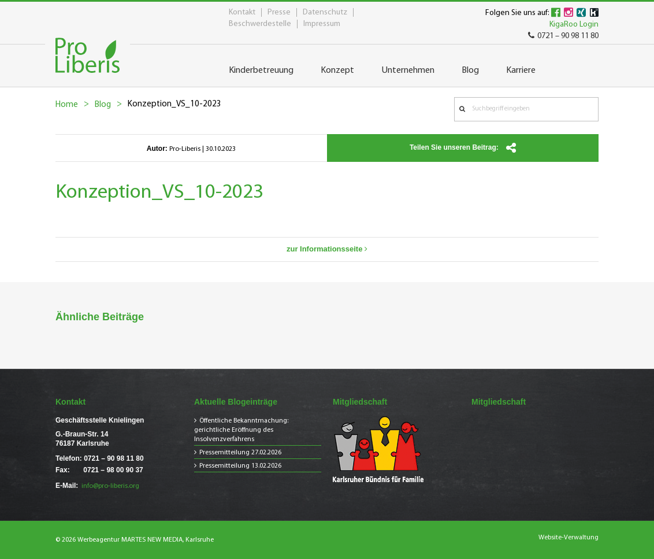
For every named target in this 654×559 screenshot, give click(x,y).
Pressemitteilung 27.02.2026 (240, 452)
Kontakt (242, 12)
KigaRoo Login (574, 24)
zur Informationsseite (327, 249)
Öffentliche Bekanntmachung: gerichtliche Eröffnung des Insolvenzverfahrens (241, 430)
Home (66, 105)
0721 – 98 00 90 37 (113, 470)
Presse (279, 12)
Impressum (321, 24)
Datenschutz (325, 12)
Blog (103, 105)
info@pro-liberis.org (110, 486)
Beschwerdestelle (260, 24)
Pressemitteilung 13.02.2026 (240, 465)
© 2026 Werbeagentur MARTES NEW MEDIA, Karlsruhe (134, 539)
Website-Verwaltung (568, 537)
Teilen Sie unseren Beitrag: (463, 148)
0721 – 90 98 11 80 (563, 36)
